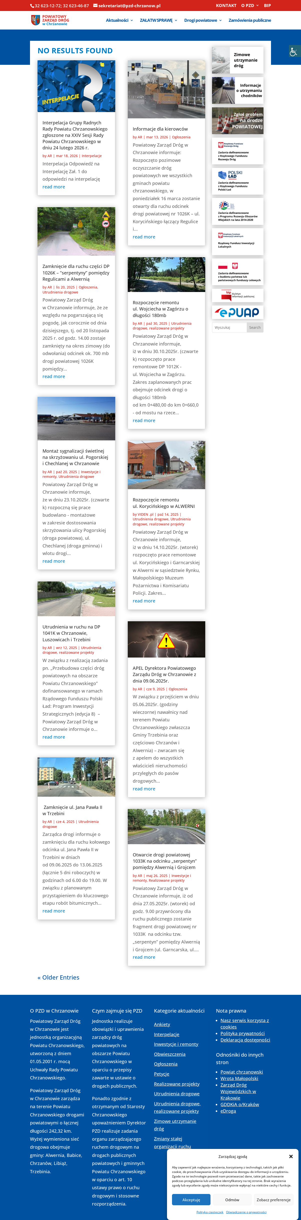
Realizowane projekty (166, 880)
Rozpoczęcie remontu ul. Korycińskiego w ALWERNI (164, 503)
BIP (267, 5)
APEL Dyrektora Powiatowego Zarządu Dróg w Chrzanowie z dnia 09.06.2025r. (164, 674)
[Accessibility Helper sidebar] (295, 51)
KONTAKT (226, 5)
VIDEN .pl (146, 514)
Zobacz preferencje (274, 1211)
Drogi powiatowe (200, 21)
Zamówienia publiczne (250, 21)
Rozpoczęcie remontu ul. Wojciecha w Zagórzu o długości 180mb (160, 308)
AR (50, 155)
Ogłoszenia (88, 287)
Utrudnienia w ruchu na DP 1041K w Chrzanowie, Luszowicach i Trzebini (71, 633)
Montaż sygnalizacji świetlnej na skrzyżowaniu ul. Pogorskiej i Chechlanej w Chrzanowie (75, 457)
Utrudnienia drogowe (60, 292)
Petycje (161, 1074)
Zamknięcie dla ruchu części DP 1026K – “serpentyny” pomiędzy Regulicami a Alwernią (76, 272)
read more (53, 187)
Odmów (232, 1211)
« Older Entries (59, 977)
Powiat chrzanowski (241, 1072)
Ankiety (162, 1024)
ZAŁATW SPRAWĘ (156, 21)
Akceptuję (191, 1211)
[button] (291, 1168)
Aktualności (117, 21)
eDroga (228, 1111)
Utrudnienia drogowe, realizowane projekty (71, 650)
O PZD (247, 5)
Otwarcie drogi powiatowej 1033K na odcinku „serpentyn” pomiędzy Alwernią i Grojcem (165, 861)
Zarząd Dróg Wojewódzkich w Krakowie (238, 1091)
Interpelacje (92, 155)
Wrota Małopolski (239, 1078)
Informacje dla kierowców (160, 129)
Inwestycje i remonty (176, 1044)
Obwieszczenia (170, 1054)
